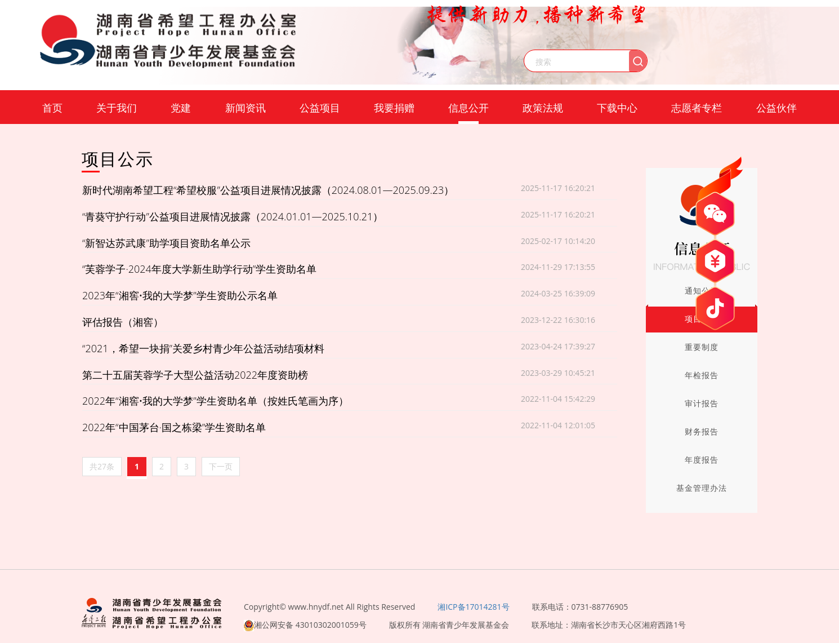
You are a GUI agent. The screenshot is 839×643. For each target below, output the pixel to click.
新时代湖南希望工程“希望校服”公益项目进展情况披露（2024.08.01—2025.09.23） (268, 190)
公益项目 (320, 107)
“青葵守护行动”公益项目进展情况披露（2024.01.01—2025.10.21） (232, 216)
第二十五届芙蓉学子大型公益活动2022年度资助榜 (195, 375)
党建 (181, 107)
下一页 (221, 466)
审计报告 (701, 403)
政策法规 (543, 107)
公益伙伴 (776, 107)
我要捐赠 (394, 107)
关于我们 (116, 107)
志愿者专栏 (696, 107)
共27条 (102, 466)
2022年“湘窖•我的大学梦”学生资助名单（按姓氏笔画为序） (215, 400)
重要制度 (701, 347)
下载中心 (617, 107)
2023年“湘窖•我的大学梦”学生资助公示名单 (180, 295)
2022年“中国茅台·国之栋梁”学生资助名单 (174, 427)
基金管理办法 (701, 487)
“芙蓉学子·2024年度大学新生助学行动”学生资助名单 (199, 269)
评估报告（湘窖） (122, 322)
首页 (52, 107)
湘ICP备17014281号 (473, 606)
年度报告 (701, 459)
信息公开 (468, 107)
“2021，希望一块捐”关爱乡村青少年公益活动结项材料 (203, 348)
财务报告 (701, 431)
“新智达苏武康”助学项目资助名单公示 (166, 243)
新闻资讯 (245, 107)
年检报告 (701, 375)
